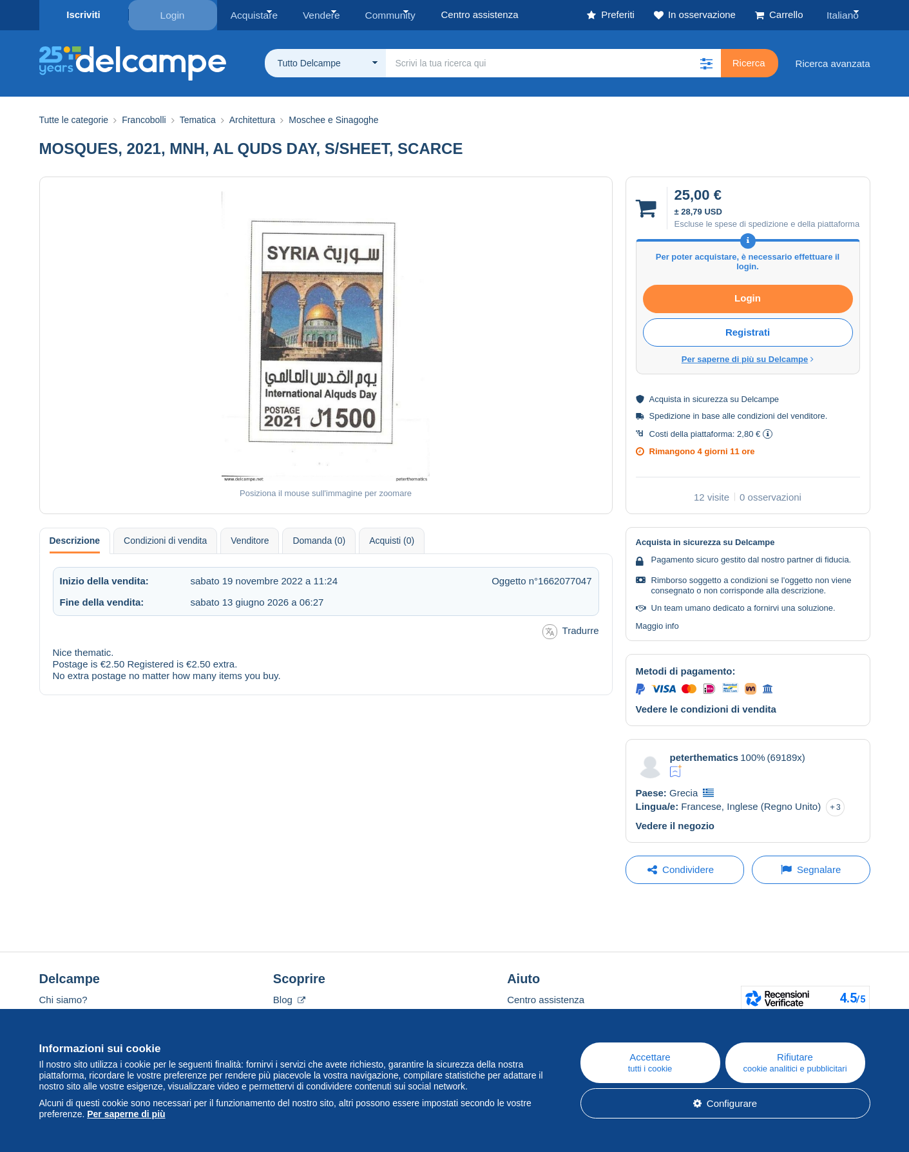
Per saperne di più (126, 1114)
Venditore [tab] (250, 539)
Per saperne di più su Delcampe (748, 358)
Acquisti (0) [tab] (391, 539)
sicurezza (710, 398)
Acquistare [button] (253, 14)
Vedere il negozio (675, 824)
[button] (707, 62)
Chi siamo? (63, 998)
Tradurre (570, 630)
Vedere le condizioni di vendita (706, 708)
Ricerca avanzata (833, 62)
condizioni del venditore (781, 414)
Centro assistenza (545, 998)
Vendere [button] (316, 14)
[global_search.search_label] (553, 62)
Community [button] (380, 14)
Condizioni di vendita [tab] (165, 539)
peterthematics (704, 756)
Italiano (844, 14)
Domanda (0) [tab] (318, 539)
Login (172, 14)
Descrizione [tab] (75, 539)
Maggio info (657, 624)
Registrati (747, 330)
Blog (289, 998)
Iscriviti (83, 14)
